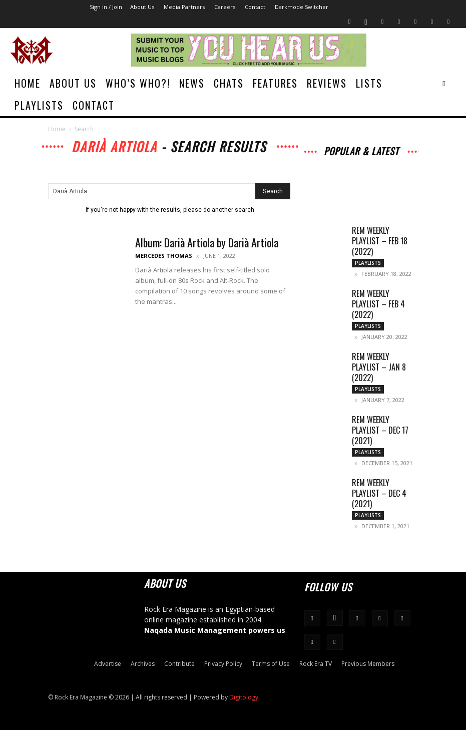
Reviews (327, 83)
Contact (255, 7)
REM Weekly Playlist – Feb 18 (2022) (379, 240)
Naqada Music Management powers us (214, 630)
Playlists (39, 105)
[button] (444, 83)
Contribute (179, 663)
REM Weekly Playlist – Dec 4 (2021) (379, 493)
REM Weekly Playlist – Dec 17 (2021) (380, 430)
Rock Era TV (315, 663)
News (192, 83)
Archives (143, 663)
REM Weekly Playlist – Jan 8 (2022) (379, 367)
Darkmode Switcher (301, 7)
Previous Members (367, 663)
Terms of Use (271, 663)
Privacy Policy (223, 663)
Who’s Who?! (138, 83)
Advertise (107, 663)
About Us (142, 7)
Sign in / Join (106, 7)
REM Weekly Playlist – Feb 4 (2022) (378, 303)
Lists (369, 83)
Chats (229, 83)
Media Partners (184, 7)
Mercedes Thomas (163, 255)
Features (275, 83)
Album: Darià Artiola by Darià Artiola (206, 242)
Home (28, 83)
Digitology (243, 697)
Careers (224, 7)
